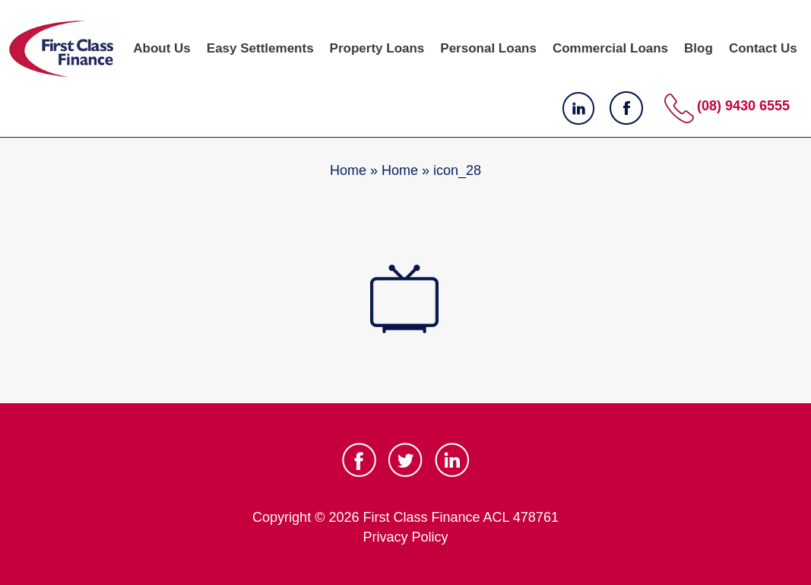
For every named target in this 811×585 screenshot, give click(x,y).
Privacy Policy (405, 537)
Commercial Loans (610, 48)
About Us (162, 48)
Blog (698, 48)
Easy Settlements (260, 48)
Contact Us (763, 48)
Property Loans (377, 48)
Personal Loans (488, 48)
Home (348, 170)
